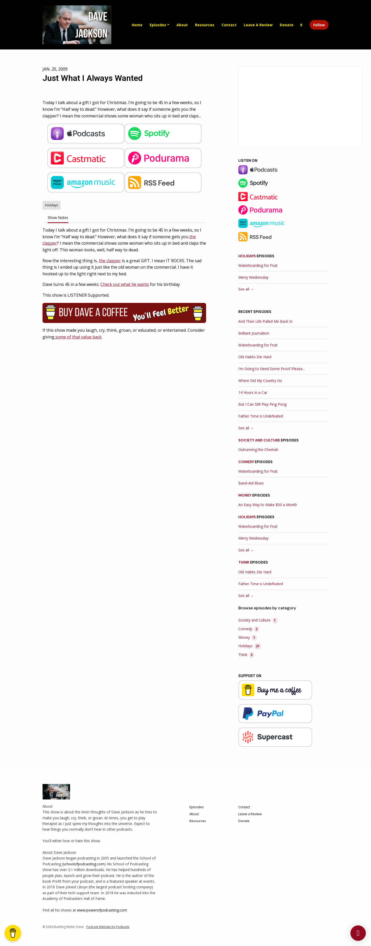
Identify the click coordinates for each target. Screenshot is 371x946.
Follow (319, 24)
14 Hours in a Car (252, 392)
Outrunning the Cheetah (258, 449)
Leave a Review (258, 24)
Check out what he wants (124, 284)
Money (244, 495)
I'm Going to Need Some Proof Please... (271, 368)
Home (137, 24)
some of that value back (78, 337)
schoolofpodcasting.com (83, 864)
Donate (286, 24)
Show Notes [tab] (58, 217)
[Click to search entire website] (301, 25)
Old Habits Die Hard (254, 356)
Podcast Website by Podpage (107, 927)
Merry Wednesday (253, 277)
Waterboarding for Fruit (257, 265)
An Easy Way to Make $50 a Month (267, 504)
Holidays (247, 256)
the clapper (110, 260)
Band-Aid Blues (251, 483)
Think (243, 562)
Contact (229, 24)
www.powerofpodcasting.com (102, 910)
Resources (204, 24)
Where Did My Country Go (260, 380)
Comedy (246, 461)
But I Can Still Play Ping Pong (262, 404)
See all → (246, 289)
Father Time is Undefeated (260, 416)
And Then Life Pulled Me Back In (265, 321)
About (182, 24)
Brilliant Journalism (253, 333)
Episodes (158, 24)
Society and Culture (259, 440)
